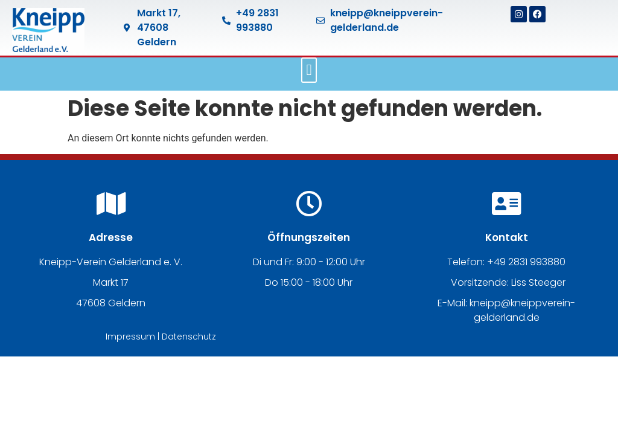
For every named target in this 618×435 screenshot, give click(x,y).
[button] (309, 70)
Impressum (130, 336)
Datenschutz (189, 336)
